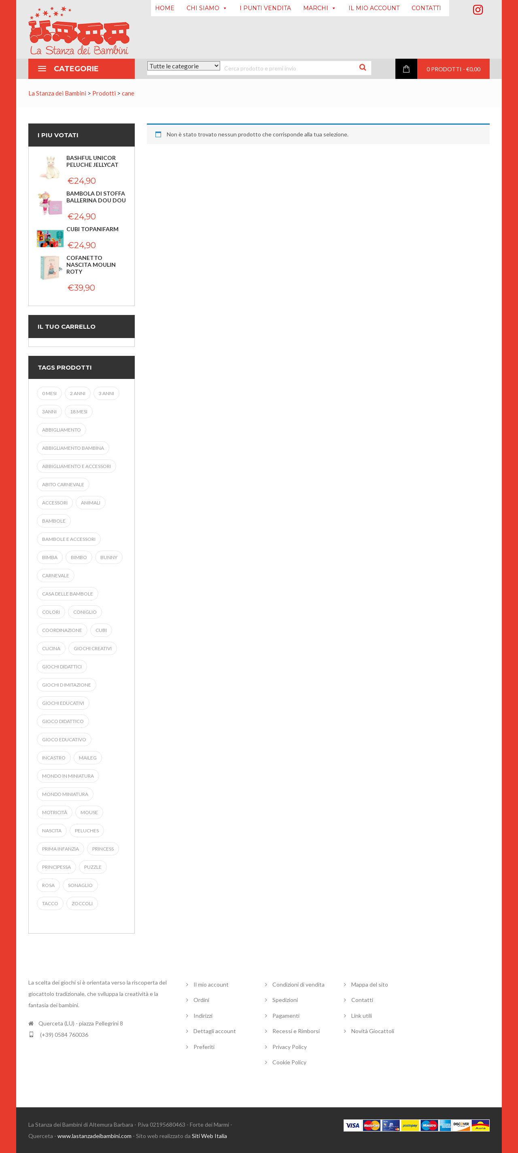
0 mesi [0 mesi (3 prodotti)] (49, 393)
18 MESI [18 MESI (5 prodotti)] (78, 411)
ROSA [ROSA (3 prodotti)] (48, 885)
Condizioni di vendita (298, 984)
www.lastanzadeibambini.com (94, 1135)
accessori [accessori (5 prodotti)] (55, 503)
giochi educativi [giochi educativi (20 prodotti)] (63, 703)
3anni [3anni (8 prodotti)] (49, 411)
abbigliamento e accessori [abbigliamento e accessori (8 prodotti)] (76, 466)
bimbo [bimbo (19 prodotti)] (79, 557)
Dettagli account (214, 1030)
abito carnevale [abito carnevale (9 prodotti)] (63, 484)
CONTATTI (426, 8)
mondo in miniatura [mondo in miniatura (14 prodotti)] (68, 776)
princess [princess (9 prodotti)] (103, 849)
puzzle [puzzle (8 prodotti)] (93, 867)
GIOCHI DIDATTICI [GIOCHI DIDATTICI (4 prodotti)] (62, 667)
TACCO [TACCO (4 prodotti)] (50, 903)
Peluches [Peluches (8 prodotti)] (87, 831)
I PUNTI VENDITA (265, 8)
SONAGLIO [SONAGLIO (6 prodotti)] (80, 885)
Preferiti (203, 1046)
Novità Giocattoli (372, 1030)
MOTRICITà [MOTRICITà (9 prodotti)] (54, 812)
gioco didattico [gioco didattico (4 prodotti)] (63, 721)
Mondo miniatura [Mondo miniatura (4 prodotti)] (65, 794)
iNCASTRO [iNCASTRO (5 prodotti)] (54, 758)
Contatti (362, 999)
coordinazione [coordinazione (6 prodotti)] (62, 630)
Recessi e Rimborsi (296, 1030)
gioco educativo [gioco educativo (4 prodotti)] (64, 739)
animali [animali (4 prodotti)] (90, 503)
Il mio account (211, 984)
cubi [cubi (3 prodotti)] (101, 630)
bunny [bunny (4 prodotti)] (108, 557)
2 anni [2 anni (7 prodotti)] (77, 393)
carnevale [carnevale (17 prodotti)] (55, 575)
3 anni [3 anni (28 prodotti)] (106, 393)
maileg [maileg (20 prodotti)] (88, 758)
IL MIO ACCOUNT (373, 8)
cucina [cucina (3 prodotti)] (51, 648)
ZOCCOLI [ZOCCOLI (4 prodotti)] (82, 903)
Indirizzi (202, 1015)
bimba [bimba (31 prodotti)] (49, 557)
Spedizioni (285, 999)
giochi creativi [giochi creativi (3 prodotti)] (93, 648)
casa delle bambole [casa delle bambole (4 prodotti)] (67, 594)
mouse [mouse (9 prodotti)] (89, 812)
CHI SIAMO (207, 8)
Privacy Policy (289, 1046)
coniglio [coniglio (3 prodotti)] (85, 612)
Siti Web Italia (209, 1135)
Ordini (201, 999)
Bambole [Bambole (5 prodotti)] (54, 521)
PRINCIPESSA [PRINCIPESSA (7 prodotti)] (56, 867)
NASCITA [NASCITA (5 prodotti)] (52, 831)
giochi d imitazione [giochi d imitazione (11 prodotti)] (66, 685)
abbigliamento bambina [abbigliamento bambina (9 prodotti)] (73, 448)
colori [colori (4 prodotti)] (51, 612)
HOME (164, 8)
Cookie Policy (289, 1062)
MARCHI (319, 8)
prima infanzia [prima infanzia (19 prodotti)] (60, 849)
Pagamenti (285, 1015)
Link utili (361, 1015)
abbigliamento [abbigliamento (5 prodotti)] (61, 430)
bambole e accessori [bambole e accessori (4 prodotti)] (69, 539)
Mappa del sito (369, 984)
